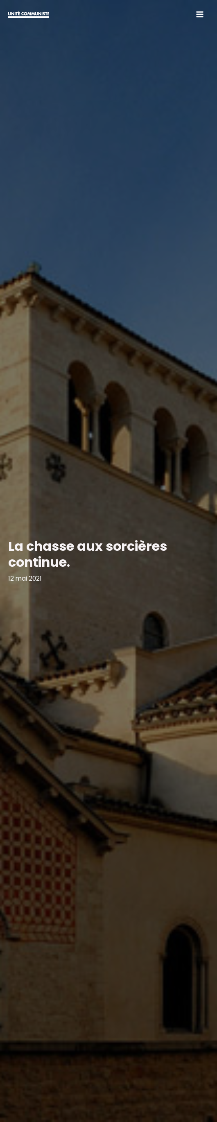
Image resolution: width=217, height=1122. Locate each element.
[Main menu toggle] (200, 14)
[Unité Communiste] (28, 14)
